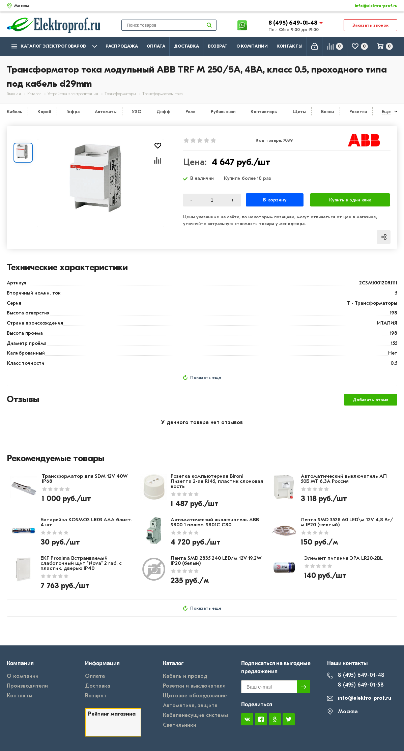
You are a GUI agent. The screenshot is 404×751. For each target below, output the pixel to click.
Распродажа (122, 46)
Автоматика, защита (190, 705)
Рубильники (223, 111)
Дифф (163, 111)
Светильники (179, 725)
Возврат (218, 46)
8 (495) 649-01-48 (293, 23)
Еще (386, 111)
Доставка (186, 46)
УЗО (136, 111)
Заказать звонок (370, 25)
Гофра (73, 111)
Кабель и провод (185, 676)
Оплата (156, 46)
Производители (27, 686)
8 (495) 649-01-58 (355, 685)
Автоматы (106, 111)
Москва (342, 711)
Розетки (358, 111)
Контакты (289, 46)
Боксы (327, 111)
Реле (190, 111)
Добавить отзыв (370, 399)
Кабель (14, 111)
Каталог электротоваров (54, 46)
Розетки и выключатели (194, 686)
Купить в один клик (350, 199)
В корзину (274, 200)
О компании (252, 46)
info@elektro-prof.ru (372, 5)
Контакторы (264, 111)
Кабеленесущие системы (195, 715)
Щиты (299, 111)
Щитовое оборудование (195, 696)
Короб (44, 111)
